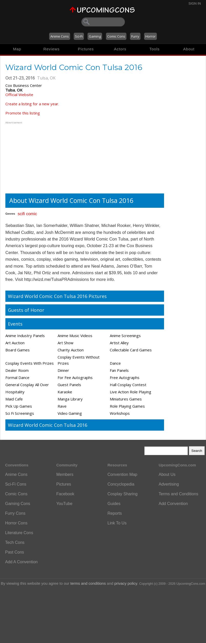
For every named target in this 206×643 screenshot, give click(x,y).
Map (17, 49)
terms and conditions (88, 583)
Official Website (19, 94)
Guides (114, 503)
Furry (135, 36)
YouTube (64, 503)
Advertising (169, 484)
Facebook (65, 494)
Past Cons (14, 552)
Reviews (51, 49)
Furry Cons (15, 513)
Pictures (86, 49)
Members (64, 474)
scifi (21, 213)
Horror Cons (16, 523)
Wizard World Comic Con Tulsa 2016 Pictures (57, 296)
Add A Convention (21, 562)
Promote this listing (22, 113)
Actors (120, 49)
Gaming (95, 36)
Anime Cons (59, 36)
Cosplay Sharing (122, 494)
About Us (167, 474)
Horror (150, 36)
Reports (114, 513)
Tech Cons (15, 542)
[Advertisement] (37, 157)
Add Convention (173, 503)
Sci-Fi (79, 36)
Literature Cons (19, 533)
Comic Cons (116, 36)
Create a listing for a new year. (32, 103)
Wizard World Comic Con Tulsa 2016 (47, 425)
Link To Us (116, 523)
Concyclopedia (120, 484)
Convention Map (122, 474)
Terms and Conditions (178, 494)
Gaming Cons (17, 503)
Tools (154, 49)
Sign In (195, 3)
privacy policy (125, 583)
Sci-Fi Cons (15, 484)
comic (31, 213)
